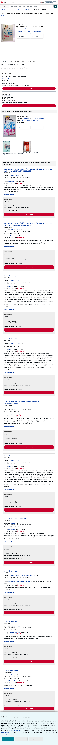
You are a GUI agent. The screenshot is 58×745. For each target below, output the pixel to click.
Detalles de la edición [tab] (28, 61)
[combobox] (31, 6)
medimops (11, 181)
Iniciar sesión (49, 2)
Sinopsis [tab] (4, 61)
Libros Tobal (11, 529)
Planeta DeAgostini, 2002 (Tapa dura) (33, 153)
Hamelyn (10, 286)
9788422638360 (39, 119)
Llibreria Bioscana (13, 681)
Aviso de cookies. (5, 732)
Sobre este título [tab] (15, 61)
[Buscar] (55, 6)
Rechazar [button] (21, 739)
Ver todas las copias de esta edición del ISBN (29, 31)
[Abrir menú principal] (3, 6)
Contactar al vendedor (9, 194)
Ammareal (11, 414)
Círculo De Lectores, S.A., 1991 (30, 120)
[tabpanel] (28, 66)
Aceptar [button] (8, 739)
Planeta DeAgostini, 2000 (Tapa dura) (13, 153)
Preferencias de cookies (14, 730)
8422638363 (26, 119)
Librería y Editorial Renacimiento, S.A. (19, 581)
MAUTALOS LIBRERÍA (14, 632)
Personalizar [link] (36, 739)
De (23, 35)
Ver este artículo (6, 78)
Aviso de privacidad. (6, 734)
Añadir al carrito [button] (29, 88)
